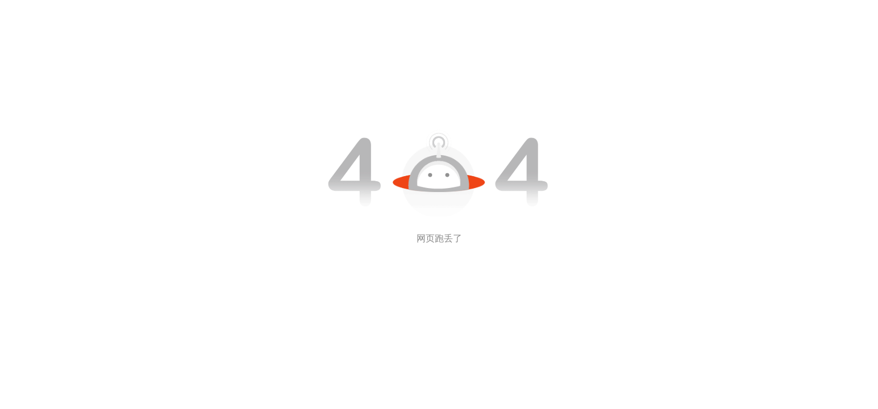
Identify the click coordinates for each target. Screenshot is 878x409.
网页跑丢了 (439, 238)
